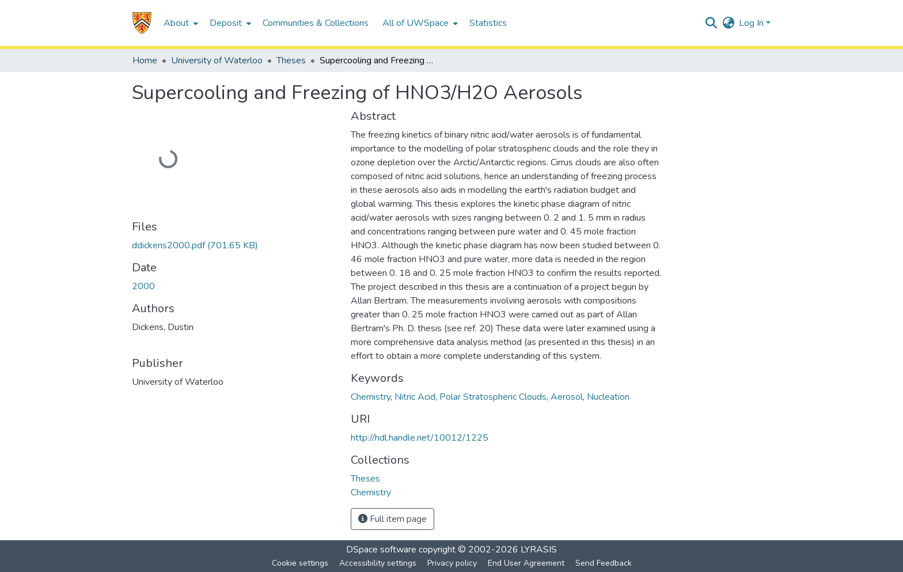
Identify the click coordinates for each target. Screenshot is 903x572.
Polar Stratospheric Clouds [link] (493, 397)
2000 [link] (143, 286)
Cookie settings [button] (300, 563)
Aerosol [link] (567, 397)
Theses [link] (291, 60)
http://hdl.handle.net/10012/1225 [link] (419, 437)
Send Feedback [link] (603, 563)
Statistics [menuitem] (488, 23)
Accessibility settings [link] (377, 563)
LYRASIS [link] (539, 549)
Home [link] (144, 60)
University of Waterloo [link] (217, 60)
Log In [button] (752, 23)
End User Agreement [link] (526, 563)
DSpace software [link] (381, 549)
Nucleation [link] (608, 397)
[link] (195, 245)
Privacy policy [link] (452, 563)
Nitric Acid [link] (414, 397)
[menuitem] (179, 23)
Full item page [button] (392, 519)
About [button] (176, 23)
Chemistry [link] (370, 397)
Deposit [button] (226, 23)
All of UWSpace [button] (415, 23)
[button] (142, 23)
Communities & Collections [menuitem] (316, 23)
